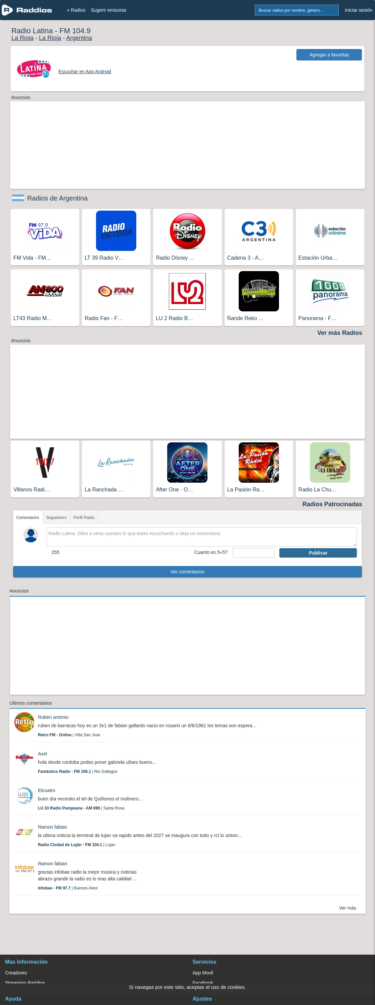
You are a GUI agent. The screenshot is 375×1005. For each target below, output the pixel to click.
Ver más (347, 908)
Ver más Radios (339, 333)
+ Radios (76, 10)
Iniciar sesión (358, 10)
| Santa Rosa (81, 808)
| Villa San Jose (69, 735)
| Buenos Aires (68, 888)
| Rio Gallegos (78, 771)
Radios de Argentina (57, 198)
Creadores (16, 972)
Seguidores (56, 517)
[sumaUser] (253, 553)
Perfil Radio (84, 517)
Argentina (79, 38)
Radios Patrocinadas (332, 504)
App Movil (203, 972)
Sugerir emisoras (109, 10)
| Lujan (76, 844)
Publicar (318, 553)
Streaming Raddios (25, 983)
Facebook (203, 983)
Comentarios (27, 517)
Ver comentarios (187, 571)
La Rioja (22, 38)
